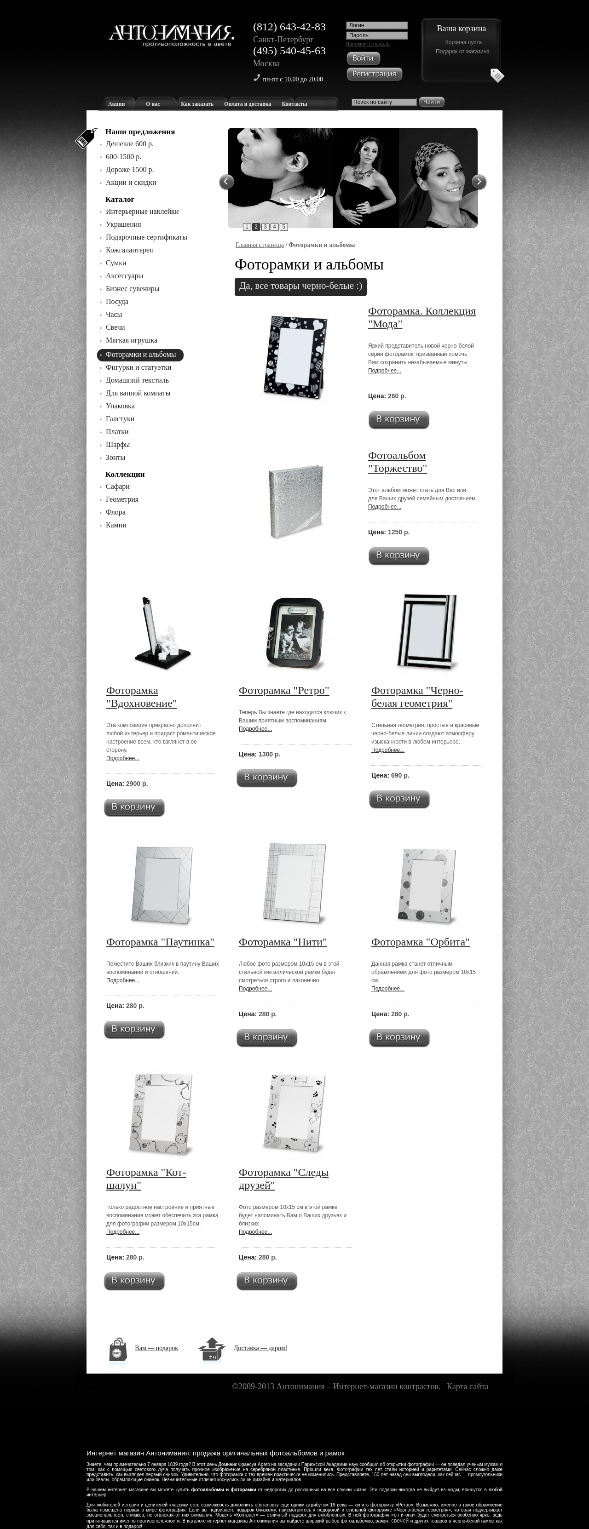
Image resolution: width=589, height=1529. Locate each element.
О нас (153, 104)
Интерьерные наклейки (142, 211)
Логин (356, 25)
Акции (116, 104)
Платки (117, 431)
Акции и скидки (131, 182)
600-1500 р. (123, 156)
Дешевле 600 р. (130, 144)
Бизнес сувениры (133, 288)
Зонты (115, 457)
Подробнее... (384, 370)
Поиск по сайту (372, 102)
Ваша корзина (461, 28)
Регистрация (375, 75)
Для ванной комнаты (138, 393)
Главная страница (260, 244)
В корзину (399, 420)
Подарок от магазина (463, 51)
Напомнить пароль (368, 43)
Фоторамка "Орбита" (420, 942)
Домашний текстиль (137, 380)
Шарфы (118, 444)
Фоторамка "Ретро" (284, 690)
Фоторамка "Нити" (283, 942)
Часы (114, 314)
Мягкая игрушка (131, 340)
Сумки (116, 263)
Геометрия (122, 499)
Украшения (123, 224)
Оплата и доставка (247, 104)
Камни (116, 525)
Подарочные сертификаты (146, 237)
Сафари (118, 486)
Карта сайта (468, 1386)
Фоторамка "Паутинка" (160, 942)
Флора (116, 512)
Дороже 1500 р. (130, 169)
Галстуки (120, 419)
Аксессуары (124, 276)
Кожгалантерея (129, 250)
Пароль (359, 35)
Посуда (117, 301)
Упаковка (120, 406)
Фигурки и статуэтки (139, 367)
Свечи (115, 327)
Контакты (294, 104)
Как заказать (197, 104)
